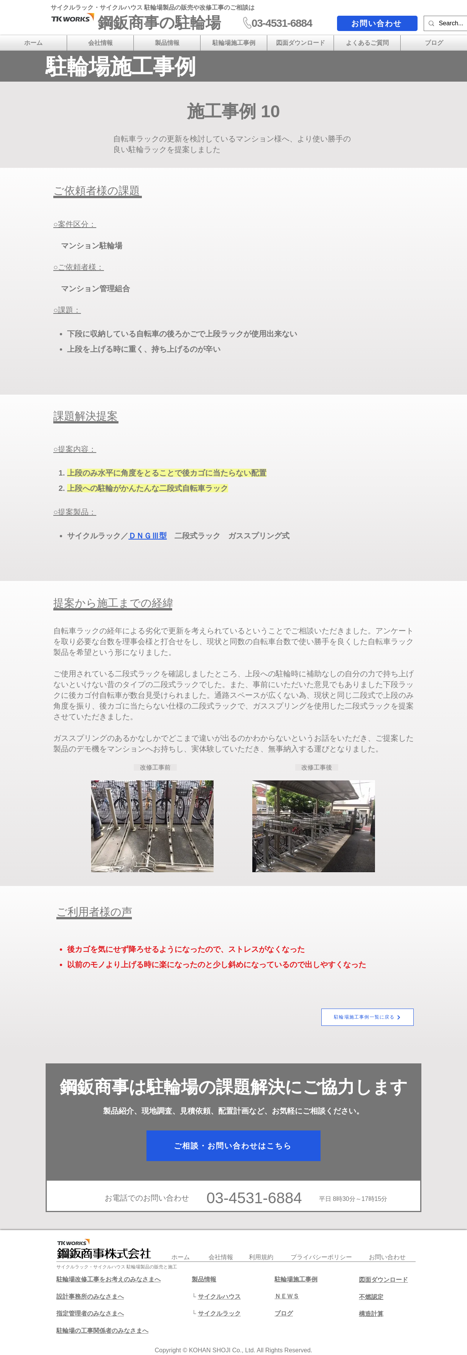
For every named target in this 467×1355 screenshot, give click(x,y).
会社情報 (221, 1257)
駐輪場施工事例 (296, 1279)
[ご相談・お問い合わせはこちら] (233, 1145)
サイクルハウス (219, 1296)
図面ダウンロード (383, 1279)
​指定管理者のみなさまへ (90, 1313)
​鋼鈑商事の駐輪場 (159, 22)
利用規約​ (261, 1257)
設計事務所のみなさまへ (90, 1296)
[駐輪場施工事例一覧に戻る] (367, 1017)
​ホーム (180, 1257)
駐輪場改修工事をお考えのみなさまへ (108, 1279)
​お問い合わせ (387, 1257)
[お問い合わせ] (377, 23)
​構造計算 (371, 1314)
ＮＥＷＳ (287, 1296)
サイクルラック (219, 1313)
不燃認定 (371, 1297)
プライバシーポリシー (321, 1257)
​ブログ (284, 1313)
